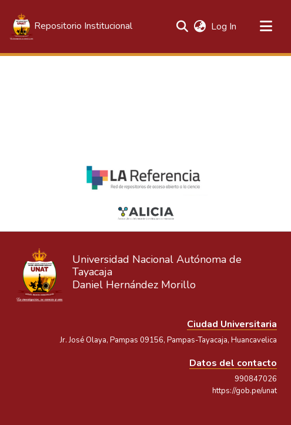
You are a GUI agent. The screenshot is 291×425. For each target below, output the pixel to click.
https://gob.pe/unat (244, 391)
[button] (70, 26)
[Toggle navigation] (265, 26)
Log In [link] (224, 26)
